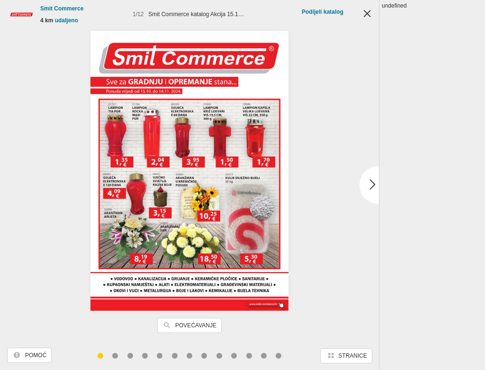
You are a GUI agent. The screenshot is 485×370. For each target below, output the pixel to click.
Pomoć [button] (35, 355)
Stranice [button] (352, 355)
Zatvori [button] (367, 14)
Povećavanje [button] (195, 325)
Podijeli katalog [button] (322, 12)
